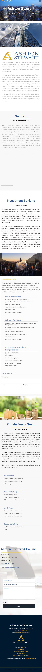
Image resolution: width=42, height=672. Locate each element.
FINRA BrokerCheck (31, 658)
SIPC (25, 647)
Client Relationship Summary (21, 655)
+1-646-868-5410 (8, 564)
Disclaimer (21, 649)
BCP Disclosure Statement (21, 651)
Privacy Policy (21, 653)
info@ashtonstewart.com (12, 567)
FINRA (21, 647)
